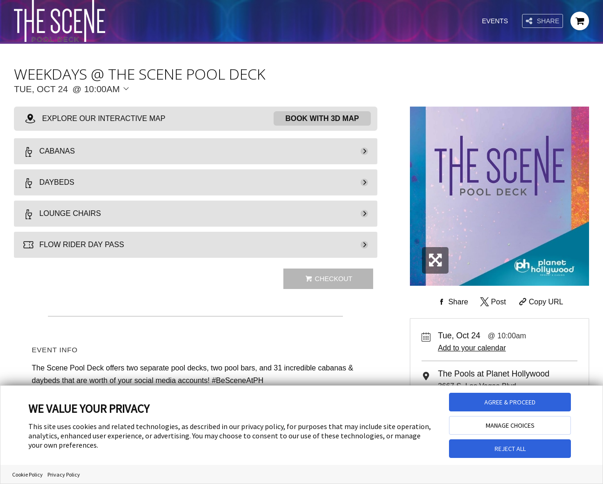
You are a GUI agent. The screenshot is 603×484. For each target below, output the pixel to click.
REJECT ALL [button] (510, 448)
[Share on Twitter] (492, 302)
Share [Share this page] (542, 21)
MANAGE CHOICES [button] (510, 425)
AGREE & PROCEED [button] (510, 402)
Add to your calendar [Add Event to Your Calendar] (472, 348)
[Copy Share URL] (539, 302)
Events (495, 21)
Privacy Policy (63, 474)
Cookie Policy (27, 474)
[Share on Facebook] (452, 302)
